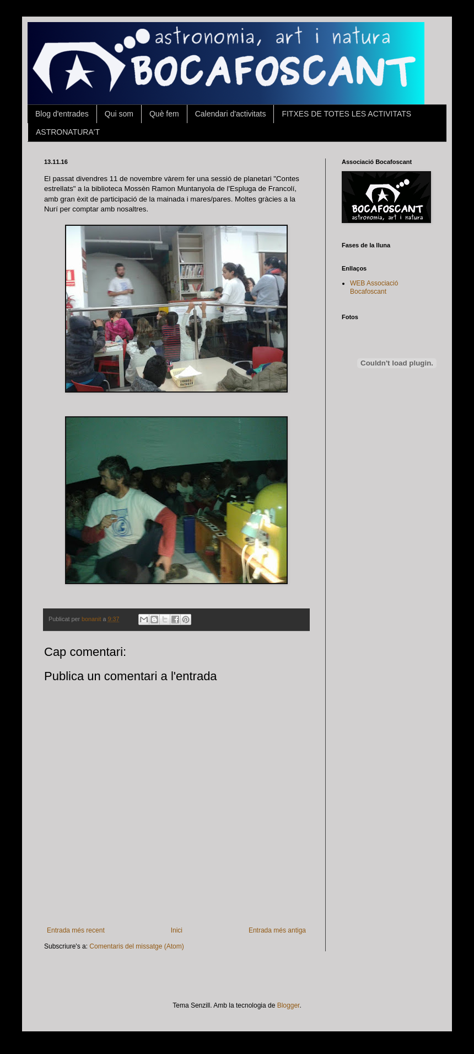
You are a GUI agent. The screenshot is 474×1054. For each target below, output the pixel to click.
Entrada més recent (76, 930)
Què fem (164, 113)
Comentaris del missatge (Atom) (136, 946)
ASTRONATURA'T (68, 132)
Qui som (119, 113)
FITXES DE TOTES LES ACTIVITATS (346, 113)
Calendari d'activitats (230, 113)
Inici (176, 930)
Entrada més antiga (277, 930)
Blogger (288, 1005)
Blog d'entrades (62, 113)
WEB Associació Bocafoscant (374, 287)
